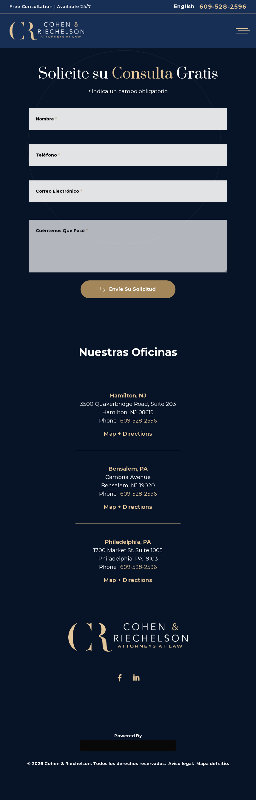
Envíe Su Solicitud (128, 289)
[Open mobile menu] (241, 30)
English (184, 6)
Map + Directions (128, 434)
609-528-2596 (222, 6)
